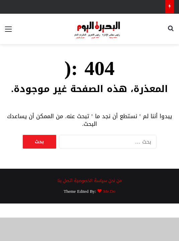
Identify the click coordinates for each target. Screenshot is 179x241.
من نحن (115, 180)
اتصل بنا (65, 180)
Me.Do (109, 191)
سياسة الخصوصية (90, 180)
